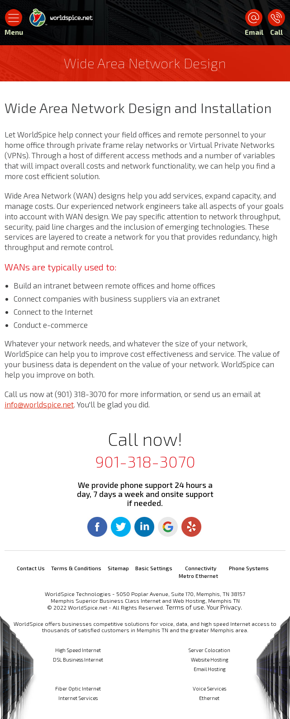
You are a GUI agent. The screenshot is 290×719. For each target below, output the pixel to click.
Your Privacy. (224, 607)
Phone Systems (249, 568)
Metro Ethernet (198, 575)
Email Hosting (209, 669)
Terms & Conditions (76, 568)
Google (168, 527)
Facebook (97, 527)
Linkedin (144, 527)
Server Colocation (209, 650)
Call (276, 32)
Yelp (191, 527)
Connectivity (200, 568)
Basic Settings (153, 568)
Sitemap (118, 568)
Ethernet (209, 698)
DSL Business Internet (78, 659)
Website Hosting (209, 659)
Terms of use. (185, 607)
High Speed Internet (78, 650)
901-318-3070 (145, 461)
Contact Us (31, 568)
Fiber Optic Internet (78, 688)
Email (254, 32)
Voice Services (209, 688)
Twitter (121, 527)
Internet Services (78, 698)
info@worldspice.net (39, 404)
